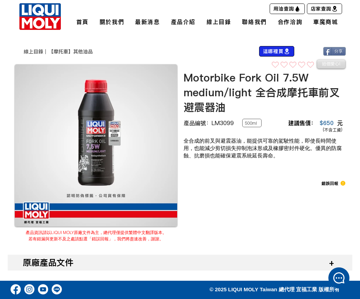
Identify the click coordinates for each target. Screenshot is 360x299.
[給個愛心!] (331, 64)
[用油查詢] (287, 9)
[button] (329, 183)
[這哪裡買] (276, 51)
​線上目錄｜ (36, 51)
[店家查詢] (324, 9)
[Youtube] (43, 289)
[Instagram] (29, 289)
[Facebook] (16, 289)
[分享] (334, 51)
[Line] (57, 289)
